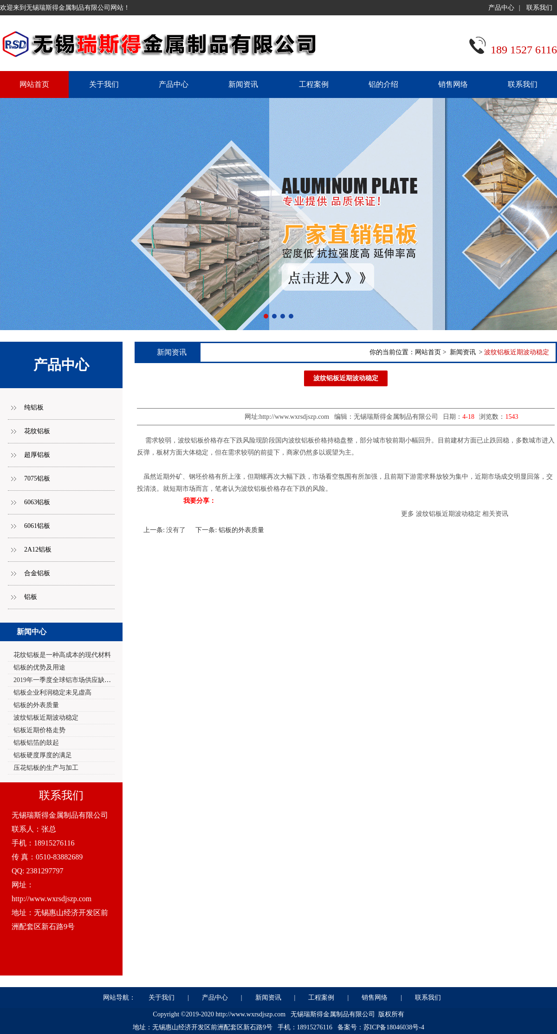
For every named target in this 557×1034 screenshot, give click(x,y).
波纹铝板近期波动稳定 (45, 717)
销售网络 (453, 84)
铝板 (30, 596)
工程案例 (314, 84)
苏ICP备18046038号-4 (393, 1027)
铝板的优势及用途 (39, 667)
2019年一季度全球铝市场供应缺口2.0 (66, 679)
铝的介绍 (383, 84)
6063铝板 (37, 502)
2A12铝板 (38, 549)
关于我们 (104, 84)
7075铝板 (37, 478)
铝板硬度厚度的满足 (42, 755)
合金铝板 (37, 573)
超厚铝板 (37, 454)
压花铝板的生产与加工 (45, 767)
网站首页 (428, 352)
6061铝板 (37, 525)
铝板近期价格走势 (39, 730)
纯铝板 (34, 407)
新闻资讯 (243, 84)
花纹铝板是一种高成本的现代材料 (62, 654)
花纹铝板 (37, 431)
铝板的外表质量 (36, 705)
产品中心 (501, 7)
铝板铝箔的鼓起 (36, 742)
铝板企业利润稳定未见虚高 (52, 692)
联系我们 (539, 7)
